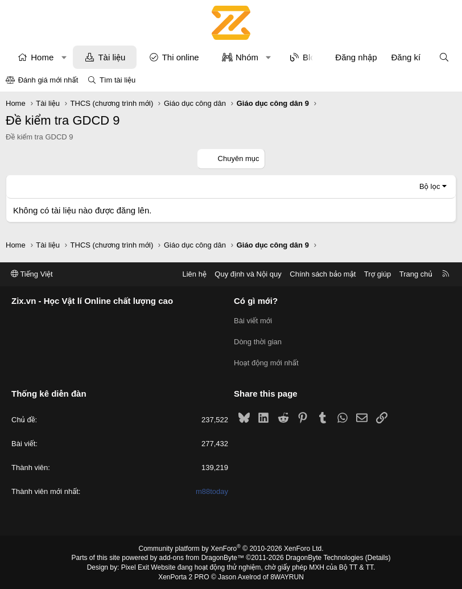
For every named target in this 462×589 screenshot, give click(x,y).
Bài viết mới (253, 320)
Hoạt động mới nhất (266, 361)
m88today (212, 490)
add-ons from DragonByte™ (201, 557)
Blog (311, 57)
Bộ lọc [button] (429, 186)
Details (378, 557)
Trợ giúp (377, 274)
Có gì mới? (256, 301)
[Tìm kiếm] (444, 57)
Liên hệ (194, 274)
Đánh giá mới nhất (48, 80)
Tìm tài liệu (117, 80)
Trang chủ (415, 274)
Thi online (180, 57)
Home (42, 57)
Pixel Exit (135, 566)
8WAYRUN (287, 575)
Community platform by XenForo (231, 547)
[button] (64, 57)
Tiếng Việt (32, 274)
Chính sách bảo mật (323, 274)
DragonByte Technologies (325, 557)
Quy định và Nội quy (248, 274)
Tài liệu (111, 57)
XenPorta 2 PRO (183, 575)
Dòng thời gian (258, 341)
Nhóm (247, 57)
